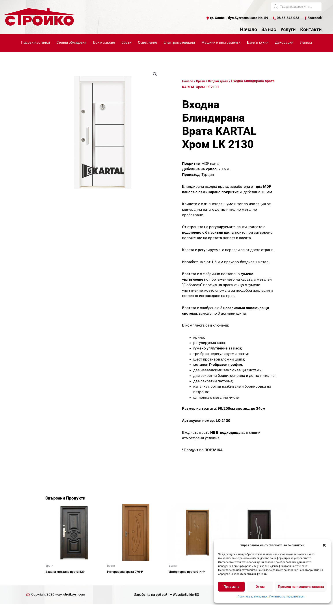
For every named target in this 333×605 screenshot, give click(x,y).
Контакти (311, 30)
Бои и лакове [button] (104, 43)
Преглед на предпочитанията (301, 587)
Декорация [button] (284, 43)
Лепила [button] (306, 43)
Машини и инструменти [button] (220, 43)
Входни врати (221, 81)
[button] (324, 545)
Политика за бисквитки (252, 596)
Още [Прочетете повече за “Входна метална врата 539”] (54, 579)
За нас (268, 30)
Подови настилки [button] (35, 43)
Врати (202, 81)
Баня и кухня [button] (257, 43)
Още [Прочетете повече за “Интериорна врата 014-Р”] (177, 579)
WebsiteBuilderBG (187, 595)
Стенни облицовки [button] (71, 43)
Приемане (231, 587)
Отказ (260, 587)
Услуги (288, 30)
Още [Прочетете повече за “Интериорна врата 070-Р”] (116, 579)
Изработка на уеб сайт (150, 595)
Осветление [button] (147, 43)
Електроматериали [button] (179, 43)
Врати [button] (126, 43)
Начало (248, 30)
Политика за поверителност (287, 596)
